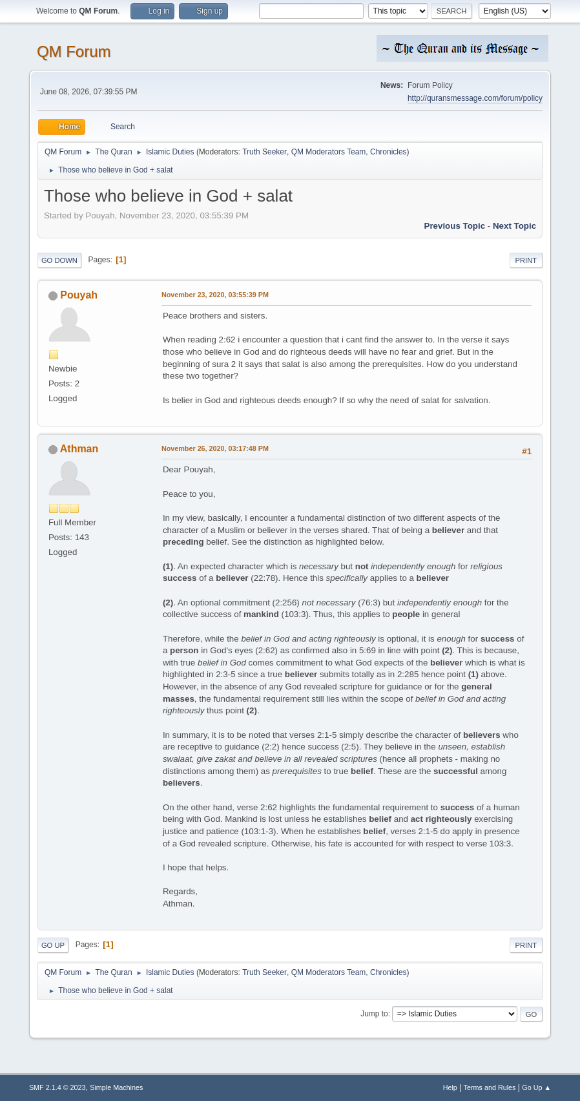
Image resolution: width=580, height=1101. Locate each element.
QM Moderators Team (328, 151)
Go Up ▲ (536, 1087)
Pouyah (79, 294)
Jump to (374, 1013)
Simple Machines (116, 1087)
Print (526, 260)
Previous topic (455, 226)
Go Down (59, 260)
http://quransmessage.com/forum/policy (475, 98)
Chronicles (388, 151)
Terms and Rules (490, 1087)
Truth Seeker (264, 151)
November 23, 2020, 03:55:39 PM (215, 295)
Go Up (53, 945)
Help (450, 1087)
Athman (79, 448)
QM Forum (74, 51)
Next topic (514, 226)
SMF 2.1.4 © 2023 (57, 1087)
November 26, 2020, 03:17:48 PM (215, 448)
